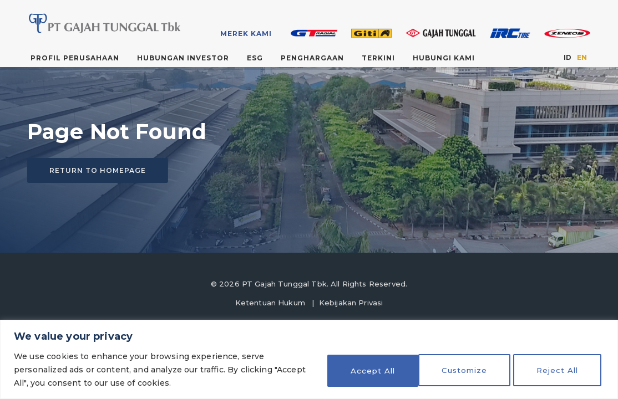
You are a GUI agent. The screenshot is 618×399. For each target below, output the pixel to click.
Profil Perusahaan (75, 58)
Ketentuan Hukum (270, 302)
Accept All (558, 370)
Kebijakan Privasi (351, 302)
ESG (255, 58)
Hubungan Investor (183, 58)
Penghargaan (312, 58)
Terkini (378, 58)
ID (567, 57)
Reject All (462, 370)
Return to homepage (97, 170)
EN (582, 57)
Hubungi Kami (444, 58)
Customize (365, 370)
